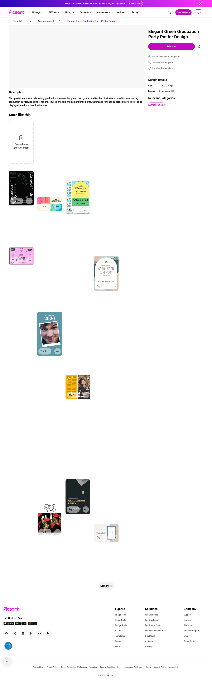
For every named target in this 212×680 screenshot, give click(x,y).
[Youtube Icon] (39, 633)
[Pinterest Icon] (48, 633)
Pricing (148, 646)
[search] (169, 12)
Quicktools (150, 636)
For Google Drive (152, 625)
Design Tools (121, 625)
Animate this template (162, 62)
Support (187, 615)
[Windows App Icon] (32, 624)
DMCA (148, 667)
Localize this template (162, 68)
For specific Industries (155, 630)
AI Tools (119, 630)
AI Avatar (149, 641)
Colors (118, 641)
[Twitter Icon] (15, 633)
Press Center (190, 641)
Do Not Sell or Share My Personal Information (79, 667)
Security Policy (160, 667)
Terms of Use (38, 667)
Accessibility (174, 667)
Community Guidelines (133, 667)
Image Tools (120, 615)
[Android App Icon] (20, 624)
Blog (186, 636)
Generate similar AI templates (166, 56)
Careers (187, 620)
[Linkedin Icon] (31, 633)
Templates (120, 636)
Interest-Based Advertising (110, 667)
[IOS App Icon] (9, 624)
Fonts (117, 646)
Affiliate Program (191, 630)
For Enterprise (151, 615)
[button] (37, 12)
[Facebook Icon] (6, 633)
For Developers (152, 620)
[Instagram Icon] (23, 633)
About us (188, 625)
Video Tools (120, 620)
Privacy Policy (52, 667)
